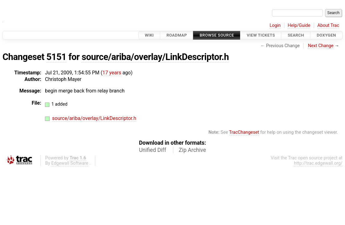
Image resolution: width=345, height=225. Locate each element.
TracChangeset (244, 132)
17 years (111, 73)
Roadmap (176, 35)
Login (275, 25)
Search (296, 35)
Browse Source (217, 35)
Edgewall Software (69, 163)
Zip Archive (192, 150)
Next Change (320, 45)
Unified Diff (152, 150)
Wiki (149, 35)
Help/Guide (299, 25)
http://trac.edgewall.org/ (318, 163)
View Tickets (261, 35)
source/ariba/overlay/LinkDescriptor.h (155, 57)
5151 (57, 57)
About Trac (328, 25)
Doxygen (326, 35)
